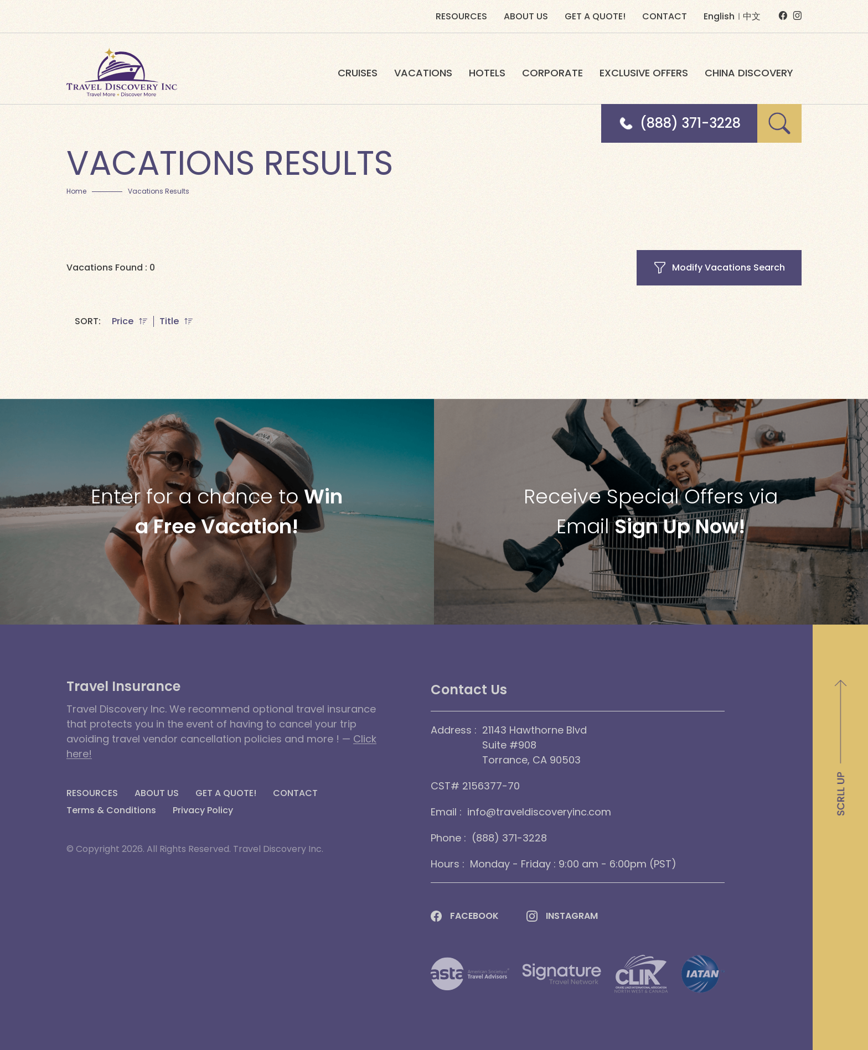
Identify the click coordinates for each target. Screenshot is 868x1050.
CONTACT (664, 16)
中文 (752, 16)
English (719, 16)
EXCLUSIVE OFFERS (644, 73)
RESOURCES (461, 16)
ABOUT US (526, 16)
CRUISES (358, 73)
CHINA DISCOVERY (749, 73)
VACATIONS (423, 73)
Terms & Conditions (111, 810)
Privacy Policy (203, 810)
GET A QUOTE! (595, 16)
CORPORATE (552, 73)
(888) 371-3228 (690, 123)
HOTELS (487, 73)
